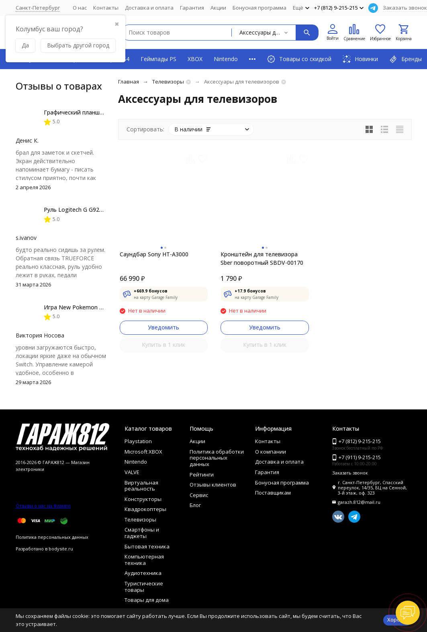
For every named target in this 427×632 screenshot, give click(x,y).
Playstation (138, 441)
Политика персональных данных (52, 537)
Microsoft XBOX (143, 451)
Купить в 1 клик (163, 344)
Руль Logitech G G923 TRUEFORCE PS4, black (104, 209)
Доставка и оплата (149, 7)
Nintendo (226, 59)
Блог (195, 505)
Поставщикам (273, 492)
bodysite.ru (61, 549)
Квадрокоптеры (145, 509)
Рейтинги (202, 474)
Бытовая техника (147, 546)
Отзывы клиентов (213, 484)
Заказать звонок (405, 7)
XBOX (195, 59)
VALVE (132, 472)
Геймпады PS (158, 59)
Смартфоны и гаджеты (142, 533)
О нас (80, 7)
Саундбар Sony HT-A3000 (154, 254)
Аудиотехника (143, 573)
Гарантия (192, 7)
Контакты (105, 7)
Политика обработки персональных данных (217, 458)
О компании (270, 451)
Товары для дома (147, 599)
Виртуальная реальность (141, 486)
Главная (128, 81)
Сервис (199, 495)
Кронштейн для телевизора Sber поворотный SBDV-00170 (262, 258)
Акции (218, 7)
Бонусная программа (259, 7)
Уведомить (163, 327)
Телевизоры (168, 81)
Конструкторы (143, 499)
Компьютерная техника (144, 560)
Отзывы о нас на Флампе (43, 506)
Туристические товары (144, 586)
